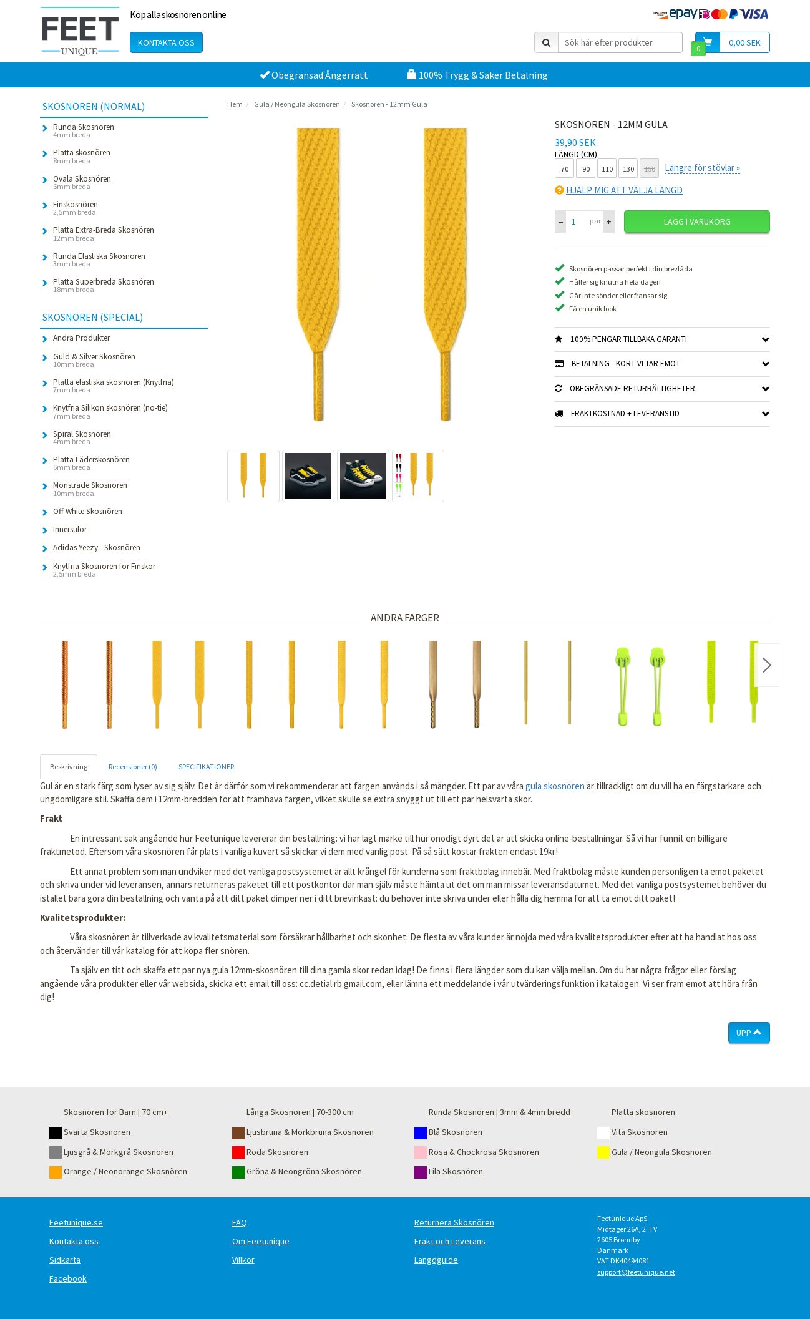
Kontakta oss (166, 42)
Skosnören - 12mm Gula (389, 104)
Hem (235, 104)
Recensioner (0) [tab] (133, 766)
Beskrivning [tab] (68, 766)
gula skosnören (555, 786)
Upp (749, 1032)
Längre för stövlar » (702, 167)
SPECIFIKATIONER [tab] (206, 766)
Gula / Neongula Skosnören (297, 104)
